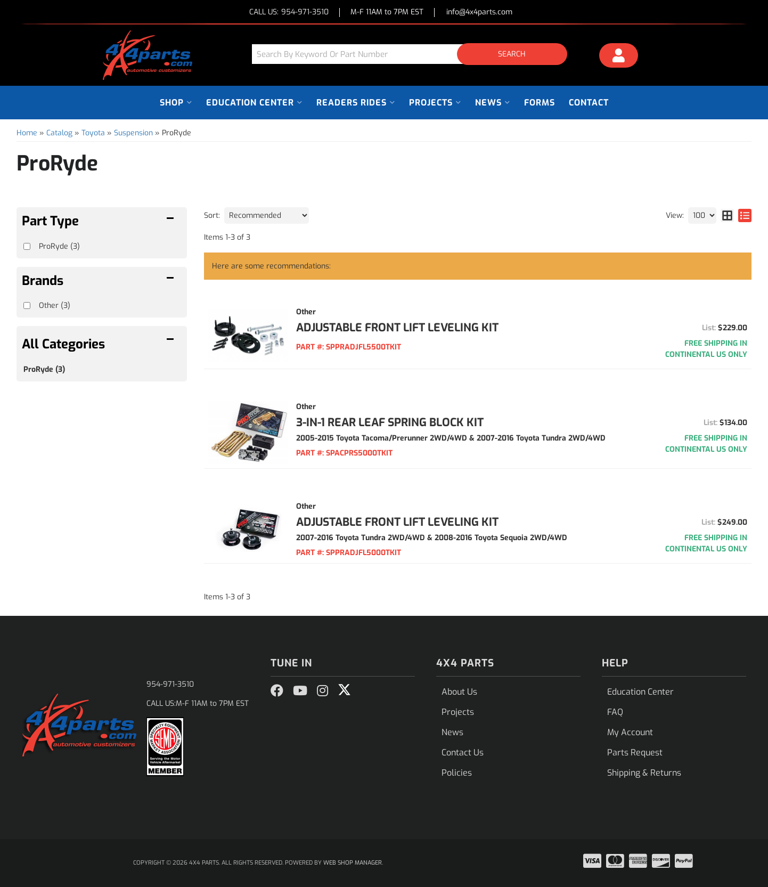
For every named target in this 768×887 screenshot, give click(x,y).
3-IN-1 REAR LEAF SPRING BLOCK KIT (390, 422)
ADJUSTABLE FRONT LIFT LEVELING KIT (397, 327)
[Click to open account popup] (618, 57)
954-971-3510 (170, 684)
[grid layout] (727, 215)
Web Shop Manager (352, 863)
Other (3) (54, 305)
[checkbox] (26, 305)
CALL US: (289, 12)
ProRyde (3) (44, 369)
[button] (413, 54)
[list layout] (744, 215)
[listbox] (266, 215)
